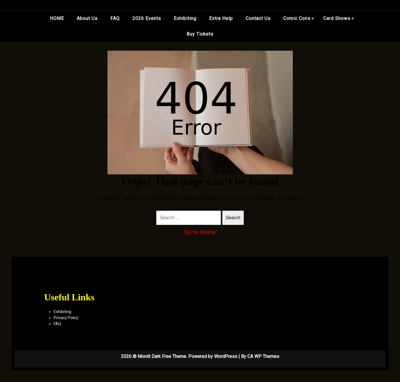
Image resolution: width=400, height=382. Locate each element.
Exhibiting (185, 18)
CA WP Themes (263, 356)
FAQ (115, 18)
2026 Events (146, 18)
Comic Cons (296, 18)
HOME (57, 18)
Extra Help (221, 18)
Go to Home (200, 232)
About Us (87, 18)
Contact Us (258, 18)
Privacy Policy (66, 317)
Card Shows (336, 18)
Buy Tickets (200, 34)
